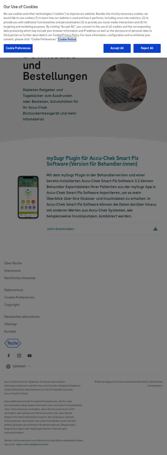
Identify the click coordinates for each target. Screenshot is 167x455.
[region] (83, 29)
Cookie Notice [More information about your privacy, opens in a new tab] (67, 39)
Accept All (117, 48)
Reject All (147, 48)
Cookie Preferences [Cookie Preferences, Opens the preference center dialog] (18, 48)
